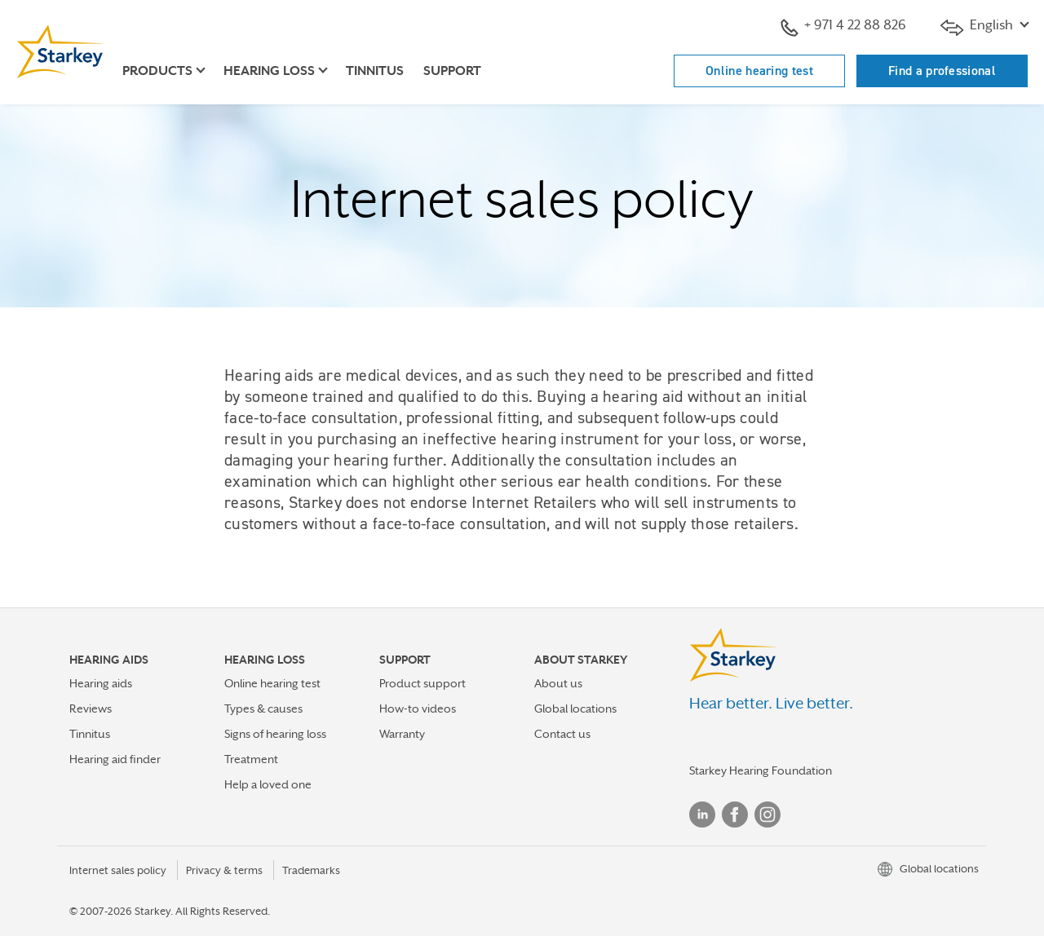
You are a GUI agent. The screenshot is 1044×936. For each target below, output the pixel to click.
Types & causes (263, 708)
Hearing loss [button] (269, 71)
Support (452, 71)
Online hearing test (759, 70)
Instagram (767, 814)
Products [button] (157, 71)
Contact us (562, 733)
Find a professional (942, 70)
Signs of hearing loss (275, 733)
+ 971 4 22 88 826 (843, 27)
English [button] (978, 26)
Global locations (575, 708)
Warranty (402, 733)
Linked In (702, 814)
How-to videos (417, 708)
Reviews (90, 708)
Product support (422, 683)
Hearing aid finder (115, 759)
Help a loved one (268, 784)
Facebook (735, 814)
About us (558, 683)
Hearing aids (100, 683)
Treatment (251, 759)
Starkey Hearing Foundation (760, 770)
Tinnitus (375, 71)
